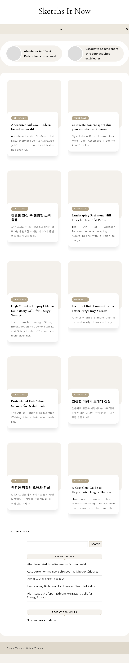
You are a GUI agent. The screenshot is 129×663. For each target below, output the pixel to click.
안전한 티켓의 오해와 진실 (91, 401)
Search (95, 544)
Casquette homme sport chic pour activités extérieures (62, 571)
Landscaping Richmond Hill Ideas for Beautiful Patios (61, 586)
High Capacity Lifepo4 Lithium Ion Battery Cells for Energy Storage (32, 310)
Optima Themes (34, 648)
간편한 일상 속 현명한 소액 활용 (45, 579)
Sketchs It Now (64, 11)
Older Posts (17, 531)
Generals (19, 118)
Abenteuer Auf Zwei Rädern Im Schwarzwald (56, 564)
